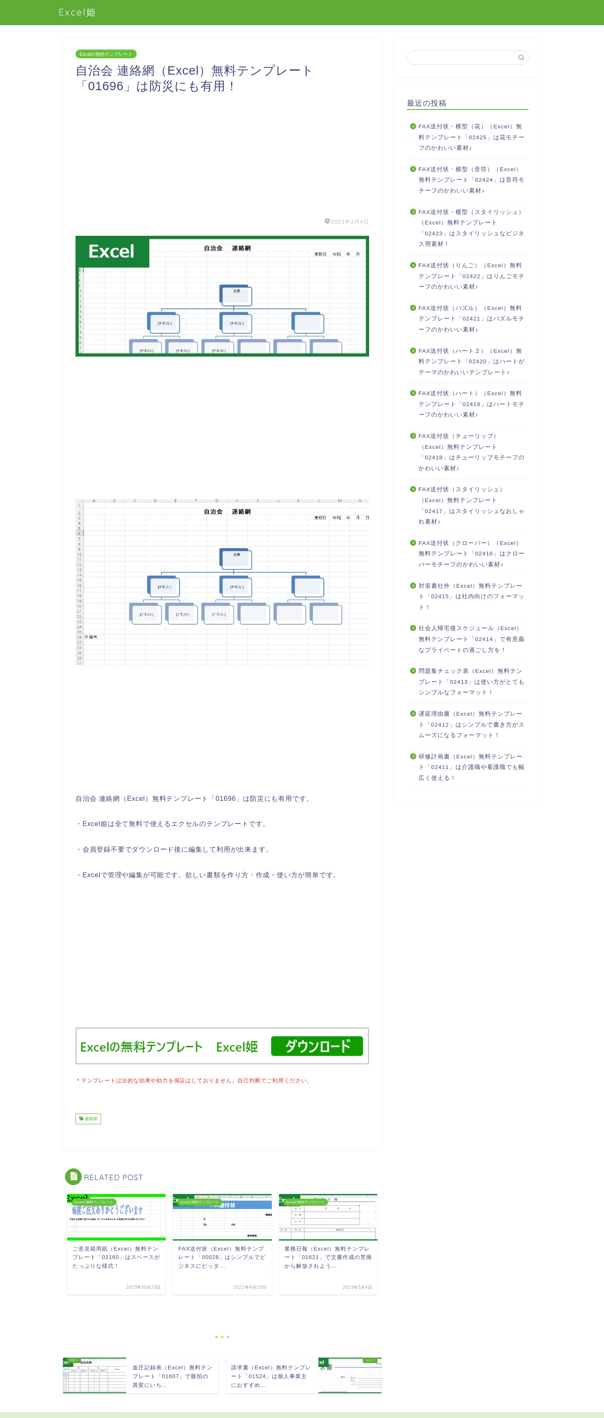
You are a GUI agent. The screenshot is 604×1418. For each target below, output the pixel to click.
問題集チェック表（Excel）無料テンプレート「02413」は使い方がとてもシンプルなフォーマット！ (472, 682)
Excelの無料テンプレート (106, 53)
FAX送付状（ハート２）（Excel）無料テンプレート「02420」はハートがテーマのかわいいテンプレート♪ (472, 361)
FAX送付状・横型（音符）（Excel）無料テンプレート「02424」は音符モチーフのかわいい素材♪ (472, 180)
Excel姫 (78, 12)
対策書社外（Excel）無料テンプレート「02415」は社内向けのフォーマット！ (472, 596)
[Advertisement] (222, 152)
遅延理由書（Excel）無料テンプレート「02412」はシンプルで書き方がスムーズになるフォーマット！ (472, 724)
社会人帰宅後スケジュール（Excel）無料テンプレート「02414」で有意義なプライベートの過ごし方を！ (472, 639)
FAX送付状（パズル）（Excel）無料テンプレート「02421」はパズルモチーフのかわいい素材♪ (472, 319)
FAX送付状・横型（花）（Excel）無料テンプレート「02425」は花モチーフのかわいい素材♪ (472, 137)
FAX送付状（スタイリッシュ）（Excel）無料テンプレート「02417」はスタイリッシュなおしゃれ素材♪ (472, 505)
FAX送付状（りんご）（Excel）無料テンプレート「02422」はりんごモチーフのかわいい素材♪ (472, 276)
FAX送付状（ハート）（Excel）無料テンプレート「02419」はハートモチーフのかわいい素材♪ (472, 404)
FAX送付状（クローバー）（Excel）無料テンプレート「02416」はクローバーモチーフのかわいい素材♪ (472, 554)
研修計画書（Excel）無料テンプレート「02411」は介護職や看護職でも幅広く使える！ (472, 767)
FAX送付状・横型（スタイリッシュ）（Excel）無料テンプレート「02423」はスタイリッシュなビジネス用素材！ (472, 228)
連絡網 (90, 1118)
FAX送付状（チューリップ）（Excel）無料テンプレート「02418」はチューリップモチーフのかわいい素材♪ (472, 452)
